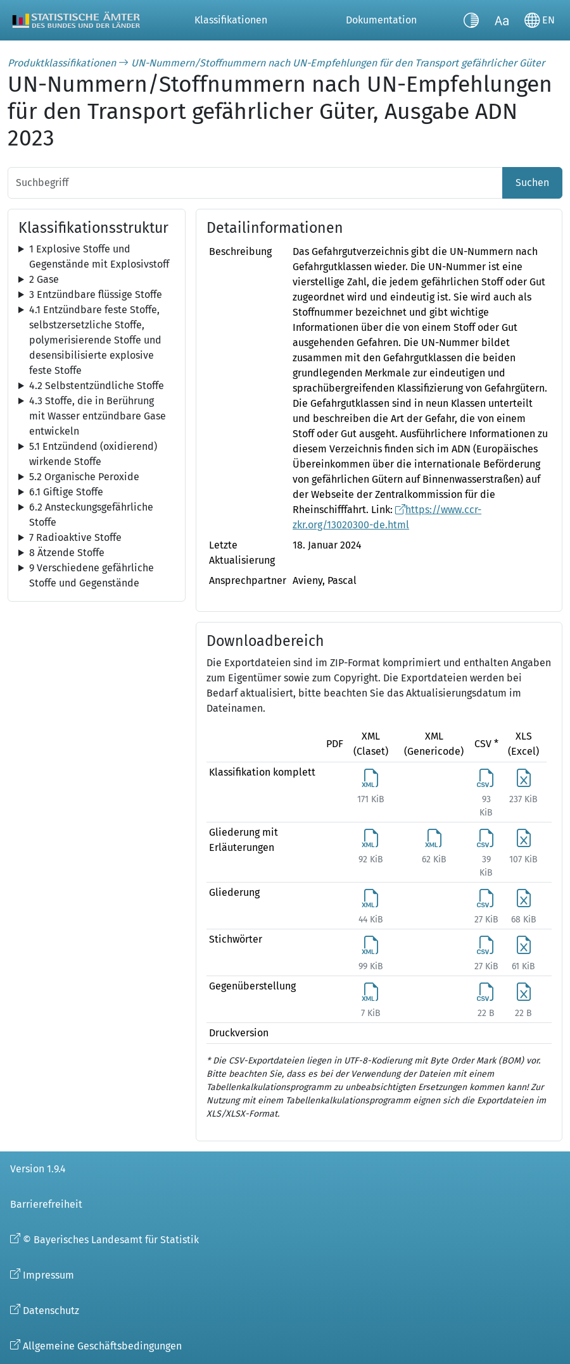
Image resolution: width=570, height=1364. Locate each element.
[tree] (96, 257)
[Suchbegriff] (255, 183)
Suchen (532, 183)
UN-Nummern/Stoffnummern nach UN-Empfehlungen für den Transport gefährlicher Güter (338, 63)
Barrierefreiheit (46, 1204)
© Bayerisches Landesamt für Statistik (111, 1240)
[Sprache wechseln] (539, 20)
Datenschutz (51, 1311)
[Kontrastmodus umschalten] (471, 20)
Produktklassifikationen (62, 63)
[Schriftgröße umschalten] (501, 20)
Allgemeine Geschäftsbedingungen (102, 1346)
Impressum (48, 1275)
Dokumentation (381, 20)
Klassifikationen (230, 20)
